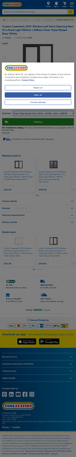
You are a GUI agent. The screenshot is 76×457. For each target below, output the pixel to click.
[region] (38, 85)
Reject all (38, 87)
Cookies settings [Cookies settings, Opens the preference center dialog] (38, 102)
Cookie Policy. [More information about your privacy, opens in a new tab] (28, 80)
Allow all (38, 95)
